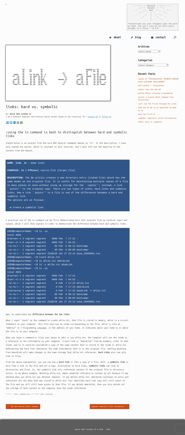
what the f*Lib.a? (146, 114)
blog (136, 37)
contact (158, 37)
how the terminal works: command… (23, 406)
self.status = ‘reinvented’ (151, 85)
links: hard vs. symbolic (150, 122)
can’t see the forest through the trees (157, 104)
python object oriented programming (155, 93)
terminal (49, 394)
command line (25, 394)
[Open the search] (175, 37)
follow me (106, 117)
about (115, 37)
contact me (93, 117)
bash (16, 394)
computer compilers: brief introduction (109, 406)
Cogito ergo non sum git (149, 89)
